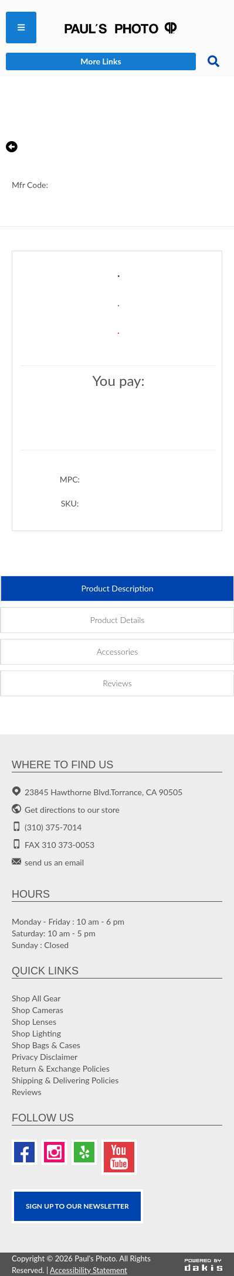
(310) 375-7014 (53, 827)
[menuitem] (21, 27)
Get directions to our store (72, 810)
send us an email (54, 862)
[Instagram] (54, 1152)
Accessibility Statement (88, 1270)
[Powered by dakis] (203, 1264)
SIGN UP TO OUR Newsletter (77, 1206)
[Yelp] (84, 1152)
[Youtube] (119, 1157)
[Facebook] (24, 1152)
